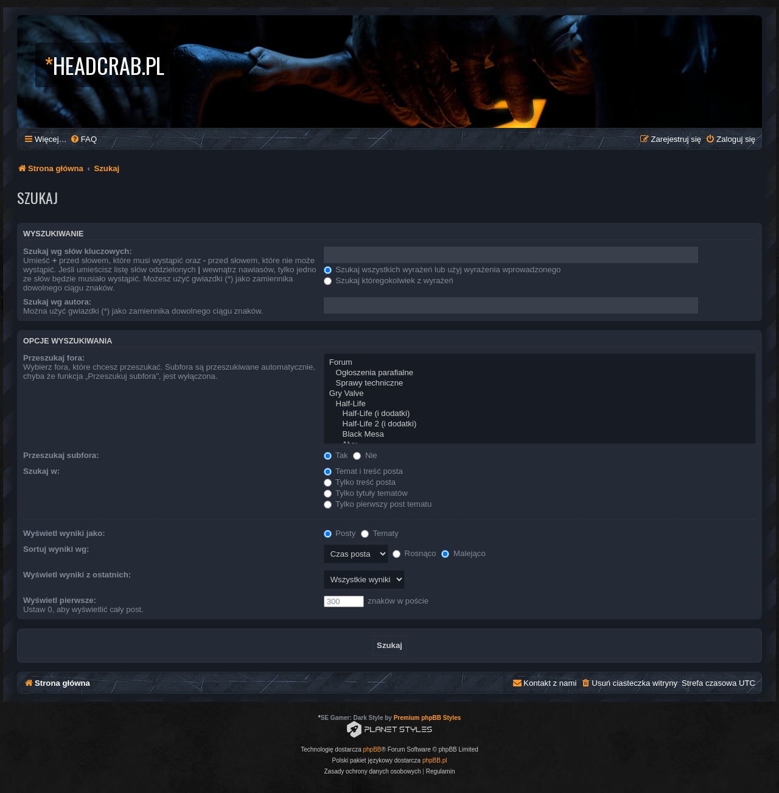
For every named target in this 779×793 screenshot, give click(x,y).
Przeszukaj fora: (54, 357)
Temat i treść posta (363, 471)
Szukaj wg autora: (57, 301)
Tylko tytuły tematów (366, 493)
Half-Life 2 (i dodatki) (540, 424)
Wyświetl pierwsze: (59, 600)
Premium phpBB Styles (427, 717)
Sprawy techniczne (540, 383)
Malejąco (463, 553)
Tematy (380, 533)
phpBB (372, 749)
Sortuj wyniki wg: (56, 549)
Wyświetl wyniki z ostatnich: (77, 574)
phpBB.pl (434, 760)
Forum (540, 363)
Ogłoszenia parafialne (540, 373)
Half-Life (540, 404)
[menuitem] (83, 139)
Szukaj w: (41, 471)
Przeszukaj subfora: (61, 455)
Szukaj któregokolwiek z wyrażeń (388, 280)
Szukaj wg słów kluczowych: (77, 251)
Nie (365, 455)
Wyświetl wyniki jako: (64, 533)
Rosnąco (414, 553)
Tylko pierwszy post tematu (378, 504)
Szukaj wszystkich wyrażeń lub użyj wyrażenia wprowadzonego (442, 269)
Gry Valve (540, 394)
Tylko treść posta (360, 482)
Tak (336, 455)
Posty (340, 533)
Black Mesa (540, 434)
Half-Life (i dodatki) (540, 414)
